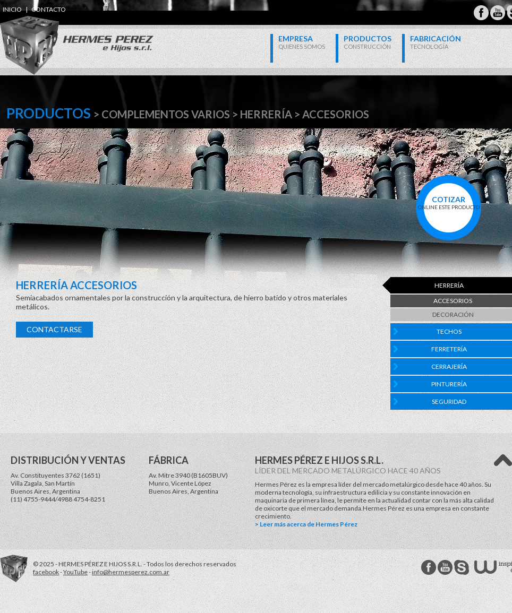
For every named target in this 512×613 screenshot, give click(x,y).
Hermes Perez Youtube (497, 12)
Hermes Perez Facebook (481, 12)
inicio (12, 9)
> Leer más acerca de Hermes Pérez (306, 524)
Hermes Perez (58, 35)
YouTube (75, 572)
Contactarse (54, 329)
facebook (46, 572)
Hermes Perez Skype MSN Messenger (461, 567)
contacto (48, 9)
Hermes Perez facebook (428, 567)
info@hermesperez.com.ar (130, 572)
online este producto (448, 202)
